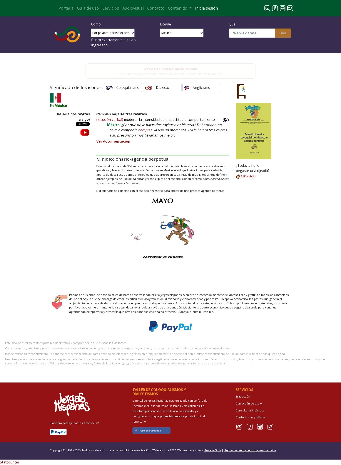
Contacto (155, 8)
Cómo (96, 24)
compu (144, 130)
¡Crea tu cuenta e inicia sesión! (170, 69)
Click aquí (246, 176)
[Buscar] (252, 33)
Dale (283, 33)
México (61, 105)
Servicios (110, 8)
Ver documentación (113, 141)
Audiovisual (133, 8)
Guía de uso (88, 8)
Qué (232, 24)
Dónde (165, 24)
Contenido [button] (178, 8)
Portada (66, 8)
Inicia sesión (206, 8)
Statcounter (9, 462)
